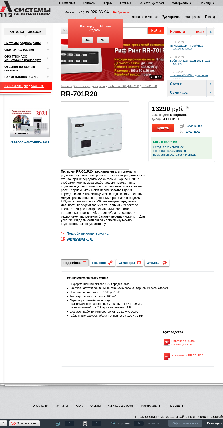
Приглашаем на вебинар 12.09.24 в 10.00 (186, 47)
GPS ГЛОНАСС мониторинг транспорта (22, 58)
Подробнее (72, 263)
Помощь (205, 3)
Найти (156, 30)
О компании (67, 3)
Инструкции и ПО (80, 239)
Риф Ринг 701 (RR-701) (123, 86)
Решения (99, 263)
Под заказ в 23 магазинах (170, 151)
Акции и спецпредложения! (24, 86)
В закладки (192, 131)
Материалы (180, 3)
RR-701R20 (149, 86)
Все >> (200, 32)
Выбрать (119, 13)
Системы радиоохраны (89, 86)
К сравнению (193, 126)
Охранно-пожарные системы (19, 68)
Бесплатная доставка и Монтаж (174, 154)
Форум (107, 3)
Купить (163, 128)
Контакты (89, 3)
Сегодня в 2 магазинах (168, 147)
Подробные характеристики (88, 233)
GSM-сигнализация (19, 49)
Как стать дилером (151, 3)
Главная (66, 86)
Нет (103, 39)
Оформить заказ (185, 423)
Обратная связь (26, 423)
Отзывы (125, 3)
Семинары (127, 263)
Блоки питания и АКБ (21, 77)
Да (88, 39)
